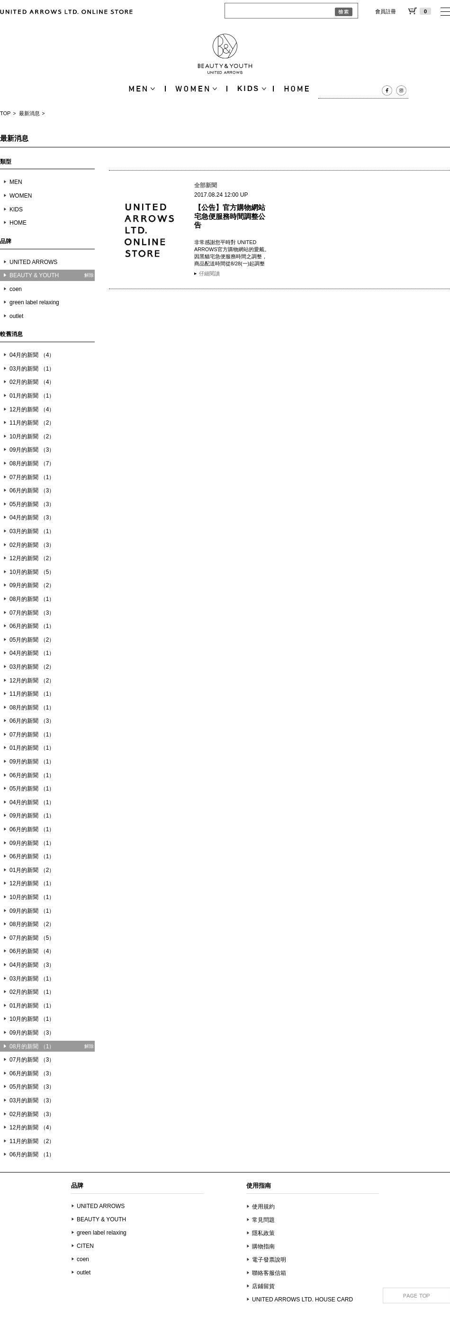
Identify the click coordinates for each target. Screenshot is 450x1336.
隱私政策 (263, 1233)
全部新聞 (205, 185)
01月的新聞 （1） (31, 395)
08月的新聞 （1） (31, 599)
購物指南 (263, 1246)
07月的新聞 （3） (31, 612)
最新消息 (29, 113)
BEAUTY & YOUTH (101, 1219)
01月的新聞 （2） (31, 870)
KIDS (16, 209)
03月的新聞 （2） (31, 666)
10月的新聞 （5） (31, 572)
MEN (15, 182)
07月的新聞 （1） (31, 477)
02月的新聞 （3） (31, 545)
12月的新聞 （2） (31, 558)
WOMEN (20, 195)
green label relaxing (34, 302)
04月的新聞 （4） (31, 355)
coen (15, 289)
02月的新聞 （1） (31, 992)
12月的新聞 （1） (31, 883)
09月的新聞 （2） (31, 585)
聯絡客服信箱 (269, 1273)
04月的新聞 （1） (31, 653)
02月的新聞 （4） (31, 382)
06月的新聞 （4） (31, 951)
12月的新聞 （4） (31, 409)
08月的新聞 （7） (31, 463)
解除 (89, 275)
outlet (16, 316)
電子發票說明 (269, 1259)
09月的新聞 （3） (31, 449)
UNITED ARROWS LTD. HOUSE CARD (302, 1299)
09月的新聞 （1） (31, 761)
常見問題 (263, 1220)
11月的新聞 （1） (31, 694)
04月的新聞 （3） (31, 517)
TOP (5, 113)
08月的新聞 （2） (31, 924)
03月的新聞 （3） (31, 1100)
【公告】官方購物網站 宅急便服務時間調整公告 (229, 216)
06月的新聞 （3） (31, 490)
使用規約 (263, 1206)
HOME (18, 222)
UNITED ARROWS (33, 262)
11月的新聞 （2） (31, 422)
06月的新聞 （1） (31, 626)
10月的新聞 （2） (31, 436)
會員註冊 (385, 11)
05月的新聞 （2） (31, 639)
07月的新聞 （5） (31, 938)
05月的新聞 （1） (31, 788)
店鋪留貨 (263, 1286)
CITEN (85, 1246)
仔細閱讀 (209, 273)
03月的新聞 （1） (31, 368)
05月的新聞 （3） (31, 504)
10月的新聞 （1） (31, 897)
